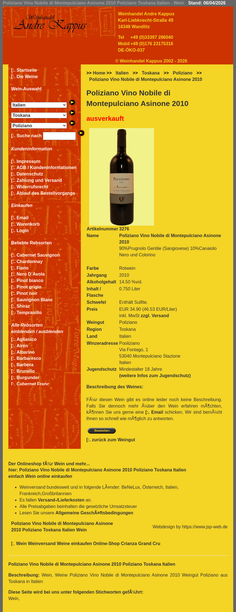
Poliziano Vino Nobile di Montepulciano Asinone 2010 (145, 79)
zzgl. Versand (155, 315)
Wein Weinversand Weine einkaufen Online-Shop (68, 543)
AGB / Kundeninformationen (46, 167)
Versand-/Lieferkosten (61, 500)
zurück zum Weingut (113, 439)
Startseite (27, 70)
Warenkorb (28, 224)
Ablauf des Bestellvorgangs (45, 193)
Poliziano (182, 73)
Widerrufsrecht (32, 186)
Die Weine (27, 76)
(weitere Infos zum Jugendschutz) (155, 375)
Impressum (28, 161)
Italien (122, 73)
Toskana (151, 73)
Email (23, 217)
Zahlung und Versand (39, 180)
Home (99, 73)
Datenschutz (30, 174)
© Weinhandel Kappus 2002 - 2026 (151, 61)
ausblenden (50, 331)
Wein (59, 463)
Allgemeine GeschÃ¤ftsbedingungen (94, 512)
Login (23, 230)
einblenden (23, 331)
